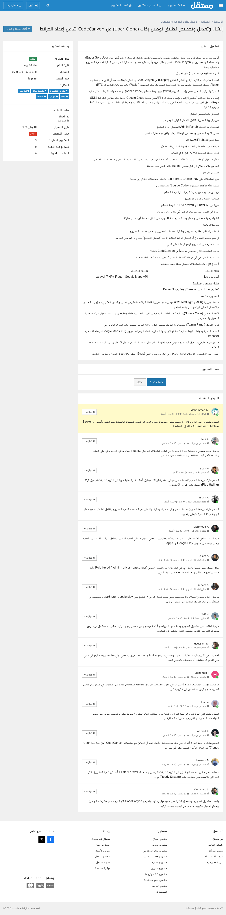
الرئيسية (218, 21)
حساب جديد (156, 382)
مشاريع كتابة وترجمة (156, 874)
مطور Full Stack (198, 531)
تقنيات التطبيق (139, 271)
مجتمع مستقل (102, 856)
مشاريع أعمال (159, 839)
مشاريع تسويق (159, 868)
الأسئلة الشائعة (215, 845)
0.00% (32, 134)
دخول (140, 382)
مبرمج (203, 473)
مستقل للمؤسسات (100, 839)
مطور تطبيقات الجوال (196, 502)
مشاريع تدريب (159, 886)
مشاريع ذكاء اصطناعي (155, 850)
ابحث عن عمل (102, 845)
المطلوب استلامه (209, 296)
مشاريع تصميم (159, 862)
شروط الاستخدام (214, 856)
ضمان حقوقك (216, 850)
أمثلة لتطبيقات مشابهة (206, 284)
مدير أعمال (61, 121)
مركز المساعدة (102, 868)
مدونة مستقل (103, 862)
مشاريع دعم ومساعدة (155, 880)
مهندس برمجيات (198, 443)
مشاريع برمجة (159, 845)
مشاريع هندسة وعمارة (155, 856)
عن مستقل (217, 839)
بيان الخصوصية (215, 862)
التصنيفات (161, 891)
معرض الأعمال (102, 850)
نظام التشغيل (211, 271)
